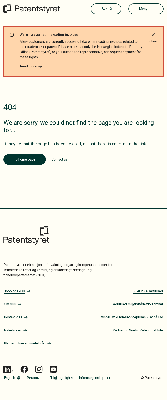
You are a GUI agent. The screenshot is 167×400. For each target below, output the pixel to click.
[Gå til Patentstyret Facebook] (24, 369)
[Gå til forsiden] (31, 8)
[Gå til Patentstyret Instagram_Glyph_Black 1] (39, 369)
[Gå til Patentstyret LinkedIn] (8, 369)
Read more (31, 66)
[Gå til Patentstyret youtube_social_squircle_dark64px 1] (53, 369)
